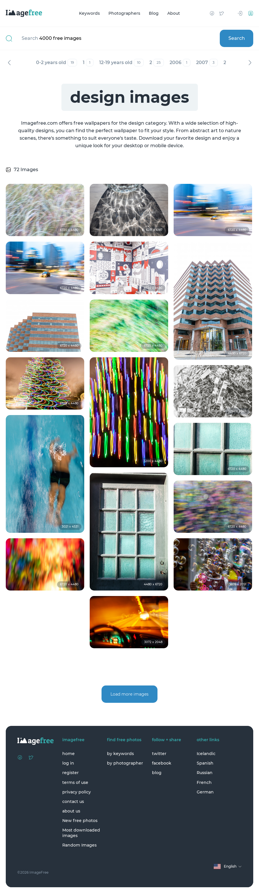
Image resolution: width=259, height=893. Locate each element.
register (70, 772)
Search (236, 38)
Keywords (89, 13)
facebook (161, 763)
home (68, 753)
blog (157, 772)
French (204, 782)
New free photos (79, 820)
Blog (154, 13)
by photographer (125, 763)
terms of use (75, 782)
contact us (73, 801)
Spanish (205, 763)
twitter (159, 753)
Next (249, 62)
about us (71, 811)
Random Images (79, 845)
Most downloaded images (81, 832)
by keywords (120, 753)
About (173, 13)
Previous (9, 62)
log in (68, 763)
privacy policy (76, 792)
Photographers (124, 13)
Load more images (129, 694)
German (205, 792)
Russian (205, 772)
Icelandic (206, 753)
